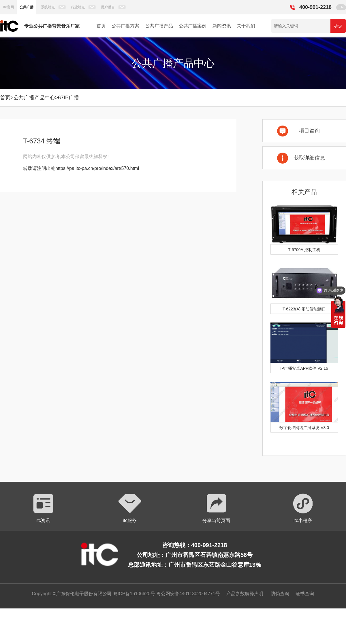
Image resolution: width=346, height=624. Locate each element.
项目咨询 (309, 131)
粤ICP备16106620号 (133, 593)
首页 (101, 25)
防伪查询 (280, 593)
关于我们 (246, 25)
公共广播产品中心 (34, 97)
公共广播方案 (125, 25)
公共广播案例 (192, 25)
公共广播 (26, 7)
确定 (338, 26)
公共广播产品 (159, 25)
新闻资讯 (222, 25)
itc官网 (8, 7)
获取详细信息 (309, 158)
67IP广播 (68, 97)
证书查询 (305, 593)
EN (341, 7)
